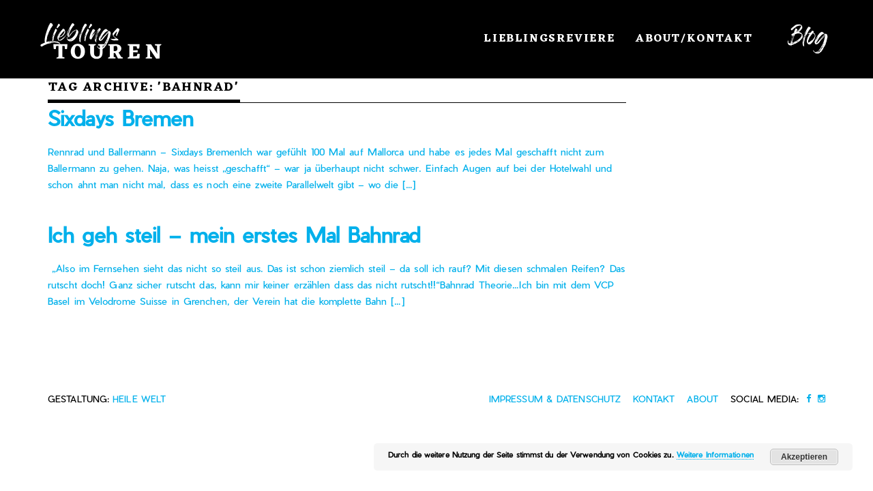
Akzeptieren (804, 457)
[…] (407, 184)
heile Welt (139, 398)
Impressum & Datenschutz (555, 398)
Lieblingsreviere (549, 38)
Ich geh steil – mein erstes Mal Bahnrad (234, 234)
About (702, 398)
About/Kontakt (694, 38)
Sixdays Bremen (120, 118)
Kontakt (654, 398)
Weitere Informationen (715, 454)
